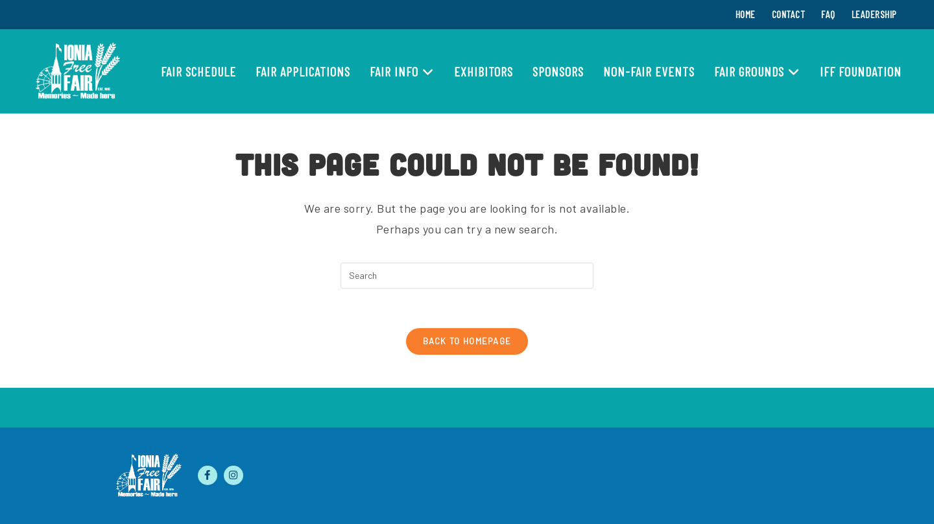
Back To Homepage (467, 341)
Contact (789, 14)
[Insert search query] (467, 276)
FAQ (828, 14)
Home (746, 14)
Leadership (874, 14)
